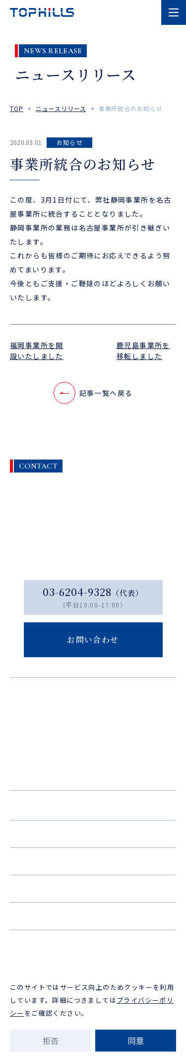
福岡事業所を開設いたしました (36, 350)
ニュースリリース (61, 108)
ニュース (93, 888)
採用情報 (93, 861)
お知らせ (70, 142)
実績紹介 (93, 833)
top (16, 108)
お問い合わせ (93, 916)
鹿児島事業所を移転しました (143, 350)
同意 (136, 1041)
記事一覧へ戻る (93, 393)
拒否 (51, 1041)
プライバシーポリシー (93, 954)
